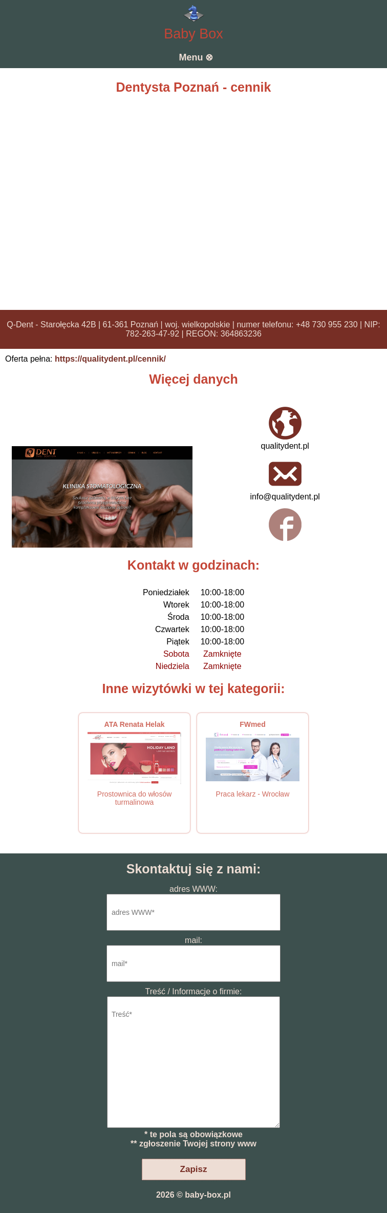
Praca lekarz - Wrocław (253, 794)
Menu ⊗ (196, 57)
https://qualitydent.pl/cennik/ (110, 358)
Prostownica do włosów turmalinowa (134, 798)
